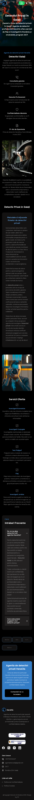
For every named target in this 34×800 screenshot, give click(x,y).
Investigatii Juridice (17, 494)
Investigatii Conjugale (17, 429)
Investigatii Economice (17, 409)
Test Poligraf (17, 450)
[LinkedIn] (19, 747)
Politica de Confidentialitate (13, 782)
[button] (17, 533)
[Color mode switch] (26, 3)
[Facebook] (3, 747)
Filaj (17, 474)
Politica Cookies (9, 786)
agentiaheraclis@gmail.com (14, 763)
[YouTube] (14, 747)
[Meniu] (31, 3)
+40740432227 (10, 759)
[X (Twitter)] (9, 747)
